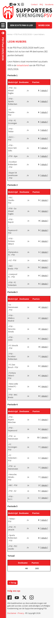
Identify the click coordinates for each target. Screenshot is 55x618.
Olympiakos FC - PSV (13, 253)
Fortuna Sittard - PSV (12, 375)
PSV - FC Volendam (12, 283)
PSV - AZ (12, 491)
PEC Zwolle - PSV (11, 200)
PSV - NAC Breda (12, 396)
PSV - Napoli (10, 220)
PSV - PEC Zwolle (12, 547)
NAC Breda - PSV (13, 267)
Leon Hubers (39, 34)
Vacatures (49, 4)
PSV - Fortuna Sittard (11, 241)
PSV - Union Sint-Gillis (12, 148)
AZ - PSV (12, 260)
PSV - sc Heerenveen (13, 437)
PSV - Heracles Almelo (11, 329)
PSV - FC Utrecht (12, 528)
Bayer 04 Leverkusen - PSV (13, 175)
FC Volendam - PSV (13, 458)
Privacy (21, 613)
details (44, 90)
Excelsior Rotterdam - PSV (12, 164)
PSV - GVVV (10, 338)
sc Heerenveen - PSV (13, 307)
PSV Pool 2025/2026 (23, 34)
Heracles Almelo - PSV (12, 477)
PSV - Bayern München (12, 420)
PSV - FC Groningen (12, 121)
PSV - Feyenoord (12, 429)
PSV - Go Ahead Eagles (12, 90)
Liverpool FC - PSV (12, 275)
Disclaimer (11, 613)
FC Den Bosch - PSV (13, 366)
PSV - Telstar (11, 130)
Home (9, 34)
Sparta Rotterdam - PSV (12, 538)
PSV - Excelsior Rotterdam (12, 356)
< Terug (12, 582)
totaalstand (23, 65)
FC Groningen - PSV (13, 447)
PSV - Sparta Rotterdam (12, 101)
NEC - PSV (13, 485)
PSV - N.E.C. (10, 497)
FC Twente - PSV (11, 112)
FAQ (41, 4)
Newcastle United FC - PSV (13, 386)
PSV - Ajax (13, 156)
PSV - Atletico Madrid (11, 318)
